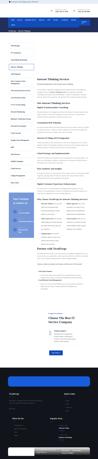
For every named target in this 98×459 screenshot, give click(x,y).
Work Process (15, 154)
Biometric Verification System (21, 119)
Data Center (15, 183)
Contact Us (84, 22)
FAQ (67, 411)
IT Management (18, 425)
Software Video (64, 428)
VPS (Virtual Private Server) (20, 91)
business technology (65, 437)
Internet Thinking (17, 67)
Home (13, 20)
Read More (62, 431)
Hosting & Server (30, 20)
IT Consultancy (16, 53)
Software (41, 20)
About (13, 25)
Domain (73, 20)
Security (55, 20)
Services (19, 20)
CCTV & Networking (18, 105)
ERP (12, 147)
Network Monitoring (18, 112)
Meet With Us (56, 353)
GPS (48, 20)
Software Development (20, 428)
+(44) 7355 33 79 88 (61, 11)
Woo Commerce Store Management (18, 82)
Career (16, 432)
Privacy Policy (76, 450)
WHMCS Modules (17, 161)
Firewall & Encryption (18, 126)
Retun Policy (65, 450)
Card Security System (18, 98)
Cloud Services (16, 168)
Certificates (64, 20)
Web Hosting (15, 46)
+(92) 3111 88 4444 (84, 11)
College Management (18, 176)
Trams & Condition (67, 453)
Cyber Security (16, 133)
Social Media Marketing (19, 60)
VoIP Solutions (16, 74)
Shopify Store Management (20, 140)
